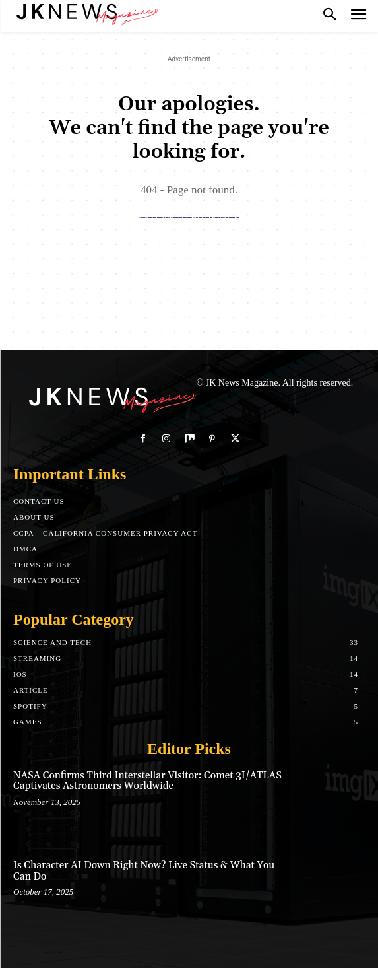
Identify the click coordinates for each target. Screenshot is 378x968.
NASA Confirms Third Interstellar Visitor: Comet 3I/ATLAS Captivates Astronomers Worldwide (147, 781)
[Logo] (85, 13)
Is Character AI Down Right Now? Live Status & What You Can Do (143, 871)
